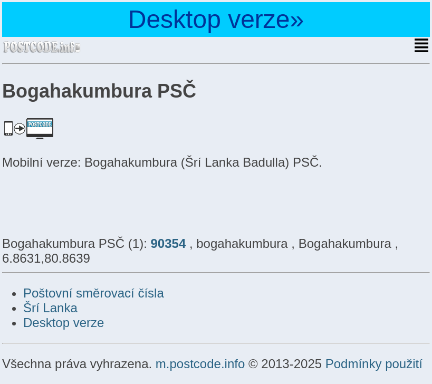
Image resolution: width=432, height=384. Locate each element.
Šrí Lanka (50, 308)
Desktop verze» (216, 19)
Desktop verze (63, 322)
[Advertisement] (86, 201)
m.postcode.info (200, 364)
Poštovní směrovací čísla (93, 293)
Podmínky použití (374, 364)
